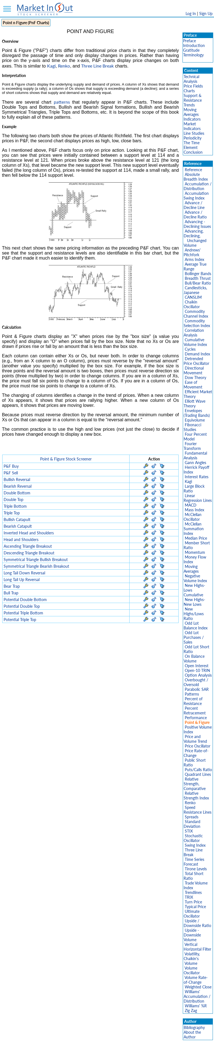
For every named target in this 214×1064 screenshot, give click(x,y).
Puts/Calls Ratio (198, 769)
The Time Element (192, 145)
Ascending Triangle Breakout (28, 546)
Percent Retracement (195, 710)
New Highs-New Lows (194, 602)
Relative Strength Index (196, 795)
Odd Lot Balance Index (196, 625)
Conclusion (193, 152)
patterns (62, 101)
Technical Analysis (191, 79)
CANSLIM (193, 297)
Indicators (192, 119)
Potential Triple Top (20, 619)
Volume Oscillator (192, 970)
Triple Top (12, 512)
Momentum (195, 552)
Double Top (13, 499)
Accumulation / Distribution (197, 186)
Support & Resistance (193, 98)
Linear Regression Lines (198, 498)
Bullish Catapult (17, 519)
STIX (189, 831)
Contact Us (170, 1057)
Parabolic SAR (197, 689)
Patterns (192, 694)
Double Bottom (17, 492)
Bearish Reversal (17, 486)
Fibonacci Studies (192, 427)
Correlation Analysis (194, 332)
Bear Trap (12, 586)
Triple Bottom (15, 506)
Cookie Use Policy (130, 1057)
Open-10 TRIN (197, 670)
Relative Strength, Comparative (195, 784)
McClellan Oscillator (192, 517)
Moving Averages (191, 112)
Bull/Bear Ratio (198, 283)
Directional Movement (194, 370)
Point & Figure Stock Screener (66, 459)
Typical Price (195, 906)
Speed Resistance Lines (197, 809)
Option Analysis (198, 675)
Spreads (191, 816)
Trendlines (193, 892)
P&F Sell (11, 472)
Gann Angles (195, 462)
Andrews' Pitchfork (192, 252)
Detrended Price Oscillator (196, 361)
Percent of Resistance (193, 701)
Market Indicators (192, 126)
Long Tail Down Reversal (24, 572)
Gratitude (191, 50)
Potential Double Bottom (25, 599)
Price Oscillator (197, 746)
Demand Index (197, 354)
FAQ (153, 1057)
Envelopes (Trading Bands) (197, 413)
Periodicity (192, 138)
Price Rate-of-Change (196, 753)
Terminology (193, 55)
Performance (196, 717)
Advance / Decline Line (194, 205)
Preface (189, 40)
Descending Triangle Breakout (29, 552)
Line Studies (194, 133)
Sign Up (206, 13)
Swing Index (195, 845)
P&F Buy (11, 466)
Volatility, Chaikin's (192, 956)
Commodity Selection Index (197, 323)
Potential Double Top (22, 606)
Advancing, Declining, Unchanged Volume (195, 238)
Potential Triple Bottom (23, 613)
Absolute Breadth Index (196, 176)
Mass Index (194, 509)
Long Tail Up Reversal (22, 579)
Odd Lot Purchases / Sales (194, 637)
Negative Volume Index (195, 578)
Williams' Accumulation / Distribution (197, 996)
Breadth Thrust (198, 278)
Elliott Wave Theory (194, 403)
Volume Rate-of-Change (196, 980)
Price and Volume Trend (195, 739)
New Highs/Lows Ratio (194, 614)
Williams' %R (196, 1005)
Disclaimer (43, 1057)
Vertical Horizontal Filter (197, 946)
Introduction (194, 45)
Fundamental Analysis (195, 455)
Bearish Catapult (18, 526)
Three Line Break (97, 65)
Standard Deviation (192, 824)
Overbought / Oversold (196, 682)
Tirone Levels (196, 868)
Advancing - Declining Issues (197, 224)
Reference (193, 169)
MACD (190, 505)
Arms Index (194, 259)
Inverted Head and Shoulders (29, 532)
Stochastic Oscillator (193, 838)
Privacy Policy (67, 1057)
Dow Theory (195, 377)
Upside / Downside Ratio (197, 923)
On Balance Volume (194, 658)
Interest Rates (196, 476)
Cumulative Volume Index (195, 342)
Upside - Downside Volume (192, 935)
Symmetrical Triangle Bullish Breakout (36, 559)
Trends (189, 105)
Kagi (51, 65)
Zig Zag (191, 1010)
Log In (191, 13)
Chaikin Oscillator (192, 304)
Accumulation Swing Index (196, 195)
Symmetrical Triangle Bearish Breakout (36, 566)
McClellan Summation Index (194, 529)
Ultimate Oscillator (192, 913)
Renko (64, 65)
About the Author (192, 1034)
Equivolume (195, 420)
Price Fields (193, 86)
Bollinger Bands (198, 273)
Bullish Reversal (17, 479)
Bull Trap (11, 592)
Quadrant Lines (198, 774)
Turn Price (193, 901)
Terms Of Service (97, 1057)
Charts (189, 90)
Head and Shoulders (21, 539)
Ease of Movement (193, 384)
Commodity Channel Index (196, 313)
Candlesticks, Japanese (195, 290)
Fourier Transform (192, 446)
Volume (190, 963)
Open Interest (196, 665)
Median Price (196, 538)
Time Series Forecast (194, 861)
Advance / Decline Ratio (195, 214)
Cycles (190, 349)
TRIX (189, 897)
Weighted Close (198, 987)
